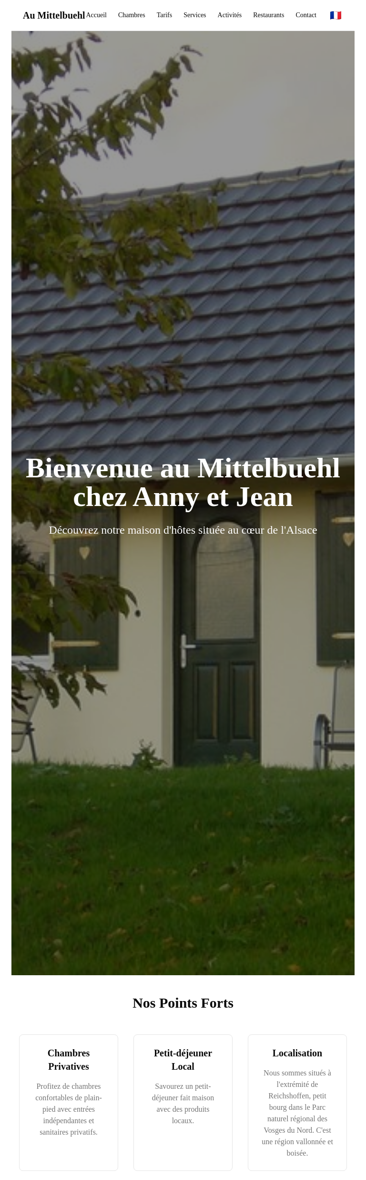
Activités (230, 15)
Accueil (96, 15)
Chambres (131, 15)
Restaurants (268, 15)
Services (194, 15)
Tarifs (164, 15)
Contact (305, 15)
